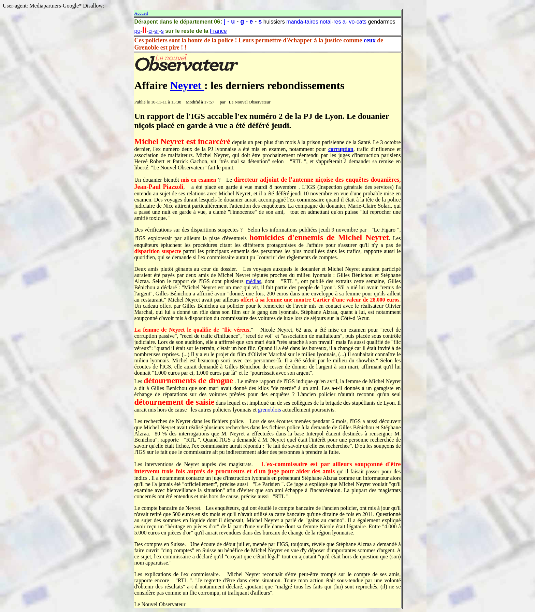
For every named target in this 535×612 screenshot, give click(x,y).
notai (326, 22)
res (337, 22)
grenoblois (269, 410)
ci (150, 31)
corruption (340, 149)
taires (311, 22)
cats (361, 22)
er (156, 31)
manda (294, 22)
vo (352, 22)
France (218, 31)
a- (345, 22)
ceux (370, 40)
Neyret (187, 85)
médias (253, 281)
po (137, 31)
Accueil (141, 13)
